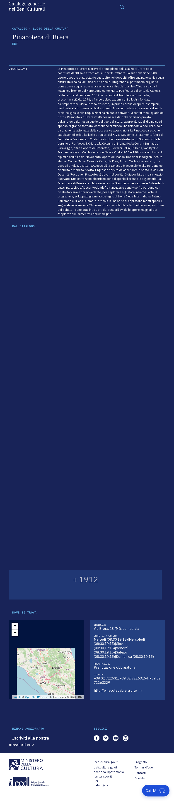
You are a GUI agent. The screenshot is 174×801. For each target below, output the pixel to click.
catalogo (19, 28)
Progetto (141, 762)
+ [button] (15, 626)
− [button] (15, 633)
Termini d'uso (144, 767)
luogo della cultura (50, 28)
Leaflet (16, 697)
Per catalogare (101, 783)
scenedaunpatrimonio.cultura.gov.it (109, 774)
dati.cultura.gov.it (105, 767)
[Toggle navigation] (121, 6)
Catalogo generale (27, 6)
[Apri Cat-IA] (155, 790)
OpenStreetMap (34, 697)
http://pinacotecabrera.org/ (115, 690)
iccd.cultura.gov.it (106, 762)
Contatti (140, 773)
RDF (15, 44)
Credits (140, 778)
